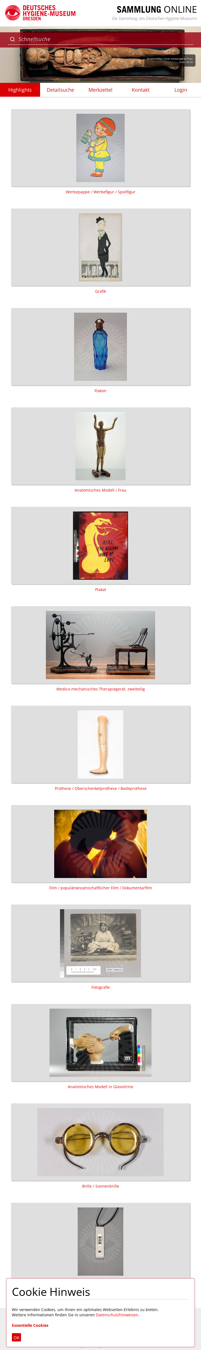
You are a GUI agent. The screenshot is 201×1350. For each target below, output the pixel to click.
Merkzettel (100, 89)
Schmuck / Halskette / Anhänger (100, 1245)
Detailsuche (60, 89)
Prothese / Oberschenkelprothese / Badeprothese (100, 748)
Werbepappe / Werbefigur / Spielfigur (100, 151)
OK (16, 1337)
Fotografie (100, 947)
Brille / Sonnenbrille (100, 1146)
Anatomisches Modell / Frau (100, 450)
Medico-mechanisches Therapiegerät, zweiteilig (100, 649)
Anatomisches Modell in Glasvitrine (100, 1046)
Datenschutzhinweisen (117, 1314)
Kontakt (141, 89)
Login (180, 89)
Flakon (100, 350)
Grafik (100, 251)
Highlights (20, 89)
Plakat (100, 549)
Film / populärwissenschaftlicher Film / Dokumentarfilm (100, 847)
